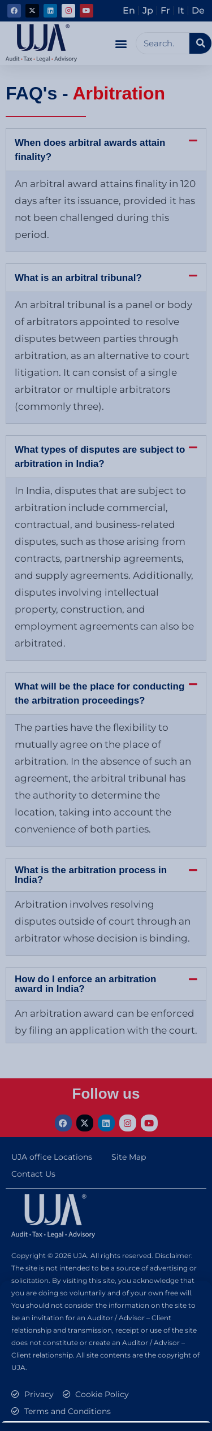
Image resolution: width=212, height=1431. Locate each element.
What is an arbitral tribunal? (78, 277)
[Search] (200, 43)
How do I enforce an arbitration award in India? (85, 984)
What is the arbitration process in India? (91, 875)
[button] (120, 43)
